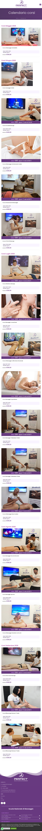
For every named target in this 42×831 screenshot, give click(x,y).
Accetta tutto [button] (13, 828)
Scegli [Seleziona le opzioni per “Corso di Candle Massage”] (39, 818)
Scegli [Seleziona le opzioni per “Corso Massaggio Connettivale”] (39, 816)
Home (17, 18)
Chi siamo (3, 796)
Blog (2, 798)
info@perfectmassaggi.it (7, 784)
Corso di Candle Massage (26, 817)
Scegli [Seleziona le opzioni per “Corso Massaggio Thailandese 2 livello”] (20, 816)
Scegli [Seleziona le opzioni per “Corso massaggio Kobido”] (20, 818)
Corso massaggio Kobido (6, 817)
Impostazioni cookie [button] (5, 828)
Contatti (2, 800)
